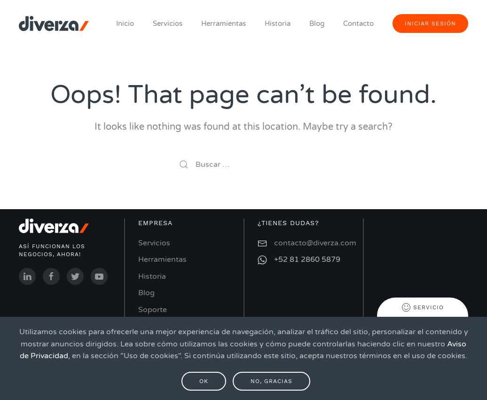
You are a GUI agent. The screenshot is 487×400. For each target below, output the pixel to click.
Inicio (125, 23)
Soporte (152, 309)
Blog (316, 23)
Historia (278, 23)
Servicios (167, 23)
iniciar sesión (430, 23)
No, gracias (271, 381)
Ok (203, 381)
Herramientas (223, 23)
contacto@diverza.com (315, 243)
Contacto (358, 23)
